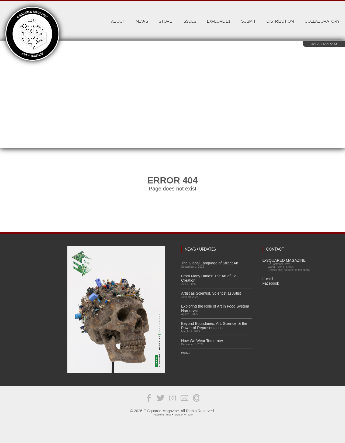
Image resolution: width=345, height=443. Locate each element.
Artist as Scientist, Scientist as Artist (211, 293)
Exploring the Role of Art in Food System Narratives (215, 308)
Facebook (271, 283)
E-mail (268, 279)
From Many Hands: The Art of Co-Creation (209, 278)
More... (186, 353)
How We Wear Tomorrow (202, 341)
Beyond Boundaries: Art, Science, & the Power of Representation (214, 325)
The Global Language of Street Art (209, 263)
